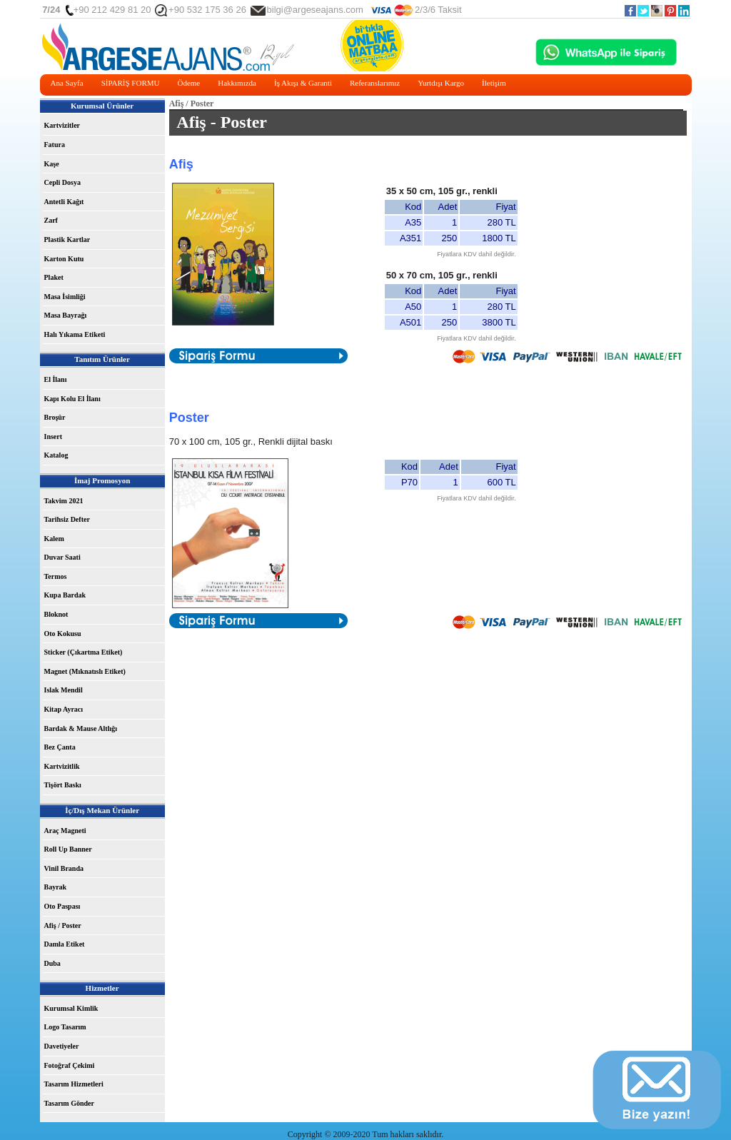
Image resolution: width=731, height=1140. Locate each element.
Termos (55, 576)
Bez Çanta (60, 747)
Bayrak (55, 887)
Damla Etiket (64, 944)
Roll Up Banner (68, 849)
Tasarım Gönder (69, 1103)
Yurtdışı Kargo (441, 83)
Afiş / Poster (62, 925)
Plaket (54, 277)
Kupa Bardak (65, 595)
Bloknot (56, 614)
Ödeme (188, 83)
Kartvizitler (62, 125)
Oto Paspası (62, 906)
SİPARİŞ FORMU (130, 83)
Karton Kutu (64, 259)
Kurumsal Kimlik (71, 1008)
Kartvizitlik (62, 766)
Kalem (54, 539)
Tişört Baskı (62, 785)
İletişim (494, 83)
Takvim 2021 (64, 501)
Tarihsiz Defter (67, 519)
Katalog (56, 455)
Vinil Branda (64, 868)
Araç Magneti (65, 830)
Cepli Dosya (62, 182)
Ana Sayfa (67, 83)
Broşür (55, 417)
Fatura (54, 144)
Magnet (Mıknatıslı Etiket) (85, 671)
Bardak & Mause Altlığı (81, 728)
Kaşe (51, 164)
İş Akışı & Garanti (303, 83)
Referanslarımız (375, 83)
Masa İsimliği (65, 297)
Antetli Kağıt (64, 202)
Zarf (51, 220)
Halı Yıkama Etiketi (75, 334)
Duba (52, 963)
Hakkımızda (237, 83)
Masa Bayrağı (65, 315)
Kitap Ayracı (64, 709)
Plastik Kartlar (67, 239)
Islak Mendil (63, 690)
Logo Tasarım (65, 1027)
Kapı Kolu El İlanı (72, 399)
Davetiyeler (61, 1046)
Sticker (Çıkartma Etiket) (83, 652)
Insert (53, 436)
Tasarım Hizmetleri (74, 1084)
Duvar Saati (62, 557)
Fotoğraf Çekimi (69, 1065)
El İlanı (55, 379)
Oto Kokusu (62, 633)
